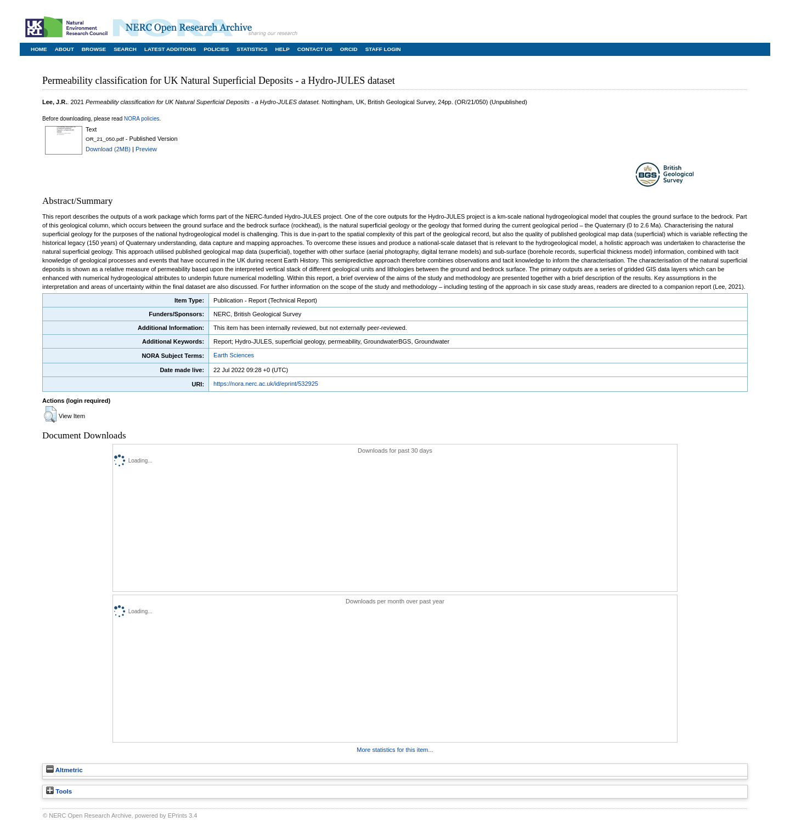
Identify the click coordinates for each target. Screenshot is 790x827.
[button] (50, 414)
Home (39, 49)
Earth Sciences (233, 355)
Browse (94, 49)
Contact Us (314, 49)
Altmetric (64, 770)
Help (282, 49)
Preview (146, 149)
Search (125, 49)
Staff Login (383, 49)
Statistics (251, 49)
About (64, 49)
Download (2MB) (108, 149)
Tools (59, 791)
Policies (216, 49)
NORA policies (141, 119)
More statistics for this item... (395, 749)
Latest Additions (170, 49)
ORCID (349, 49)
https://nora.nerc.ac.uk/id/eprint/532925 (265, 383)
